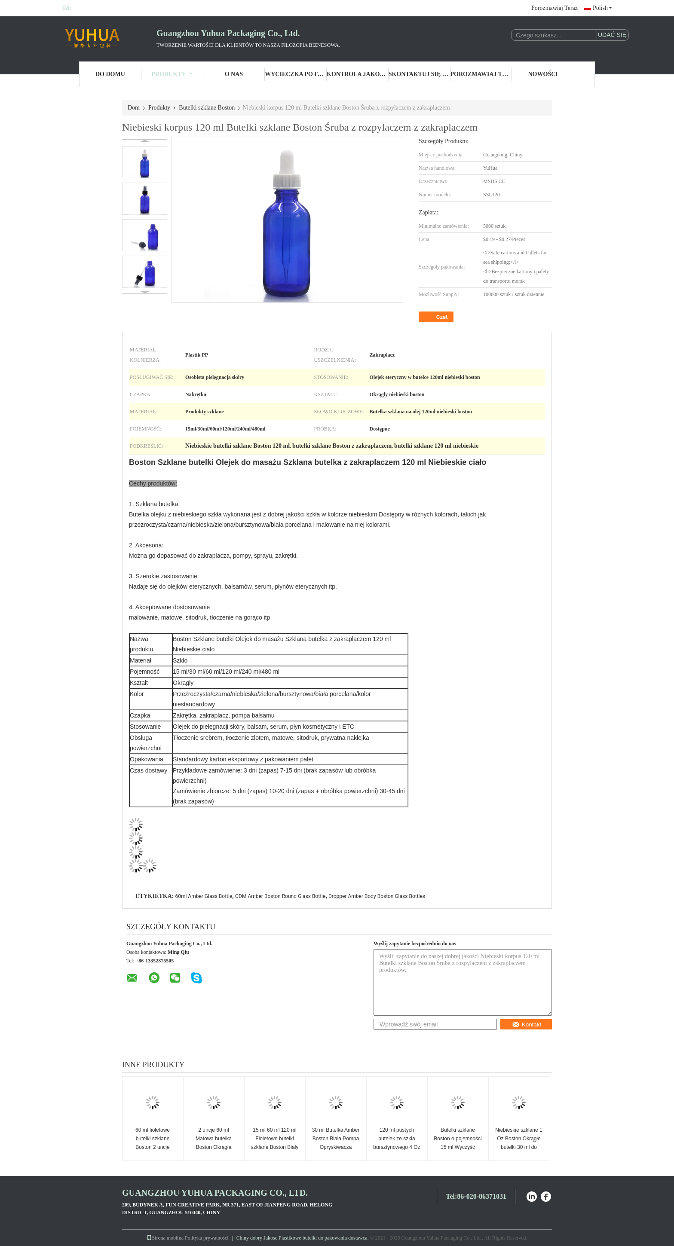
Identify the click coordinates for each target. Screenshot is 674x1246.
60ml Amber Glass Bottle (203, 896)
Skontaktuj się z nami (419, 74)
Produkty (172, 74)
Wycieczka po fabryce (296, 74)
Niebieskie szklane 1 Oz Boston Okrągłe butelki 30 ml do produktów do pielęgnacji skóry (518, 1147)
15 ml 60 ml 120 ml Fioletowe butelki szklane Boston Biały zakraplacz (275, 1143)
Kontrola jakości (358, 74)
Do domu (110, 74)
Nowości (543, 74)
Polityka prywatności (207, 1238)
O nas (234, 74)
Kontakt (526, 1024)
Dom (134, 107)
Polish (602, 8)
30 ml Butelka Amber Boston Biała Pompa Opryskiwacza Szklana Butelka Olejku (336, 1147)
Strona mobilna (165, 1238)
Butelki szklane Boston (207, 107)
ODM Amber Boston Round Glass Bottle (280, 896)
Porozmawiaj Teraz (554, 8)
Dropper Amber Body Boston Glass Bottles (376, 896)
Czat (437, 317)
